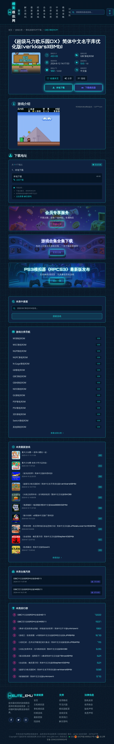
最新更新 (32, 12)
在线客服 (62, 734)
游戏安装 (63, 713)
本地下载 (59, 87)
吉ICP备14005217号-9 (85, 737)
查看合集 (57, 252)
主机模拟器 (39, 704)
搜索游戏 (57, 316)
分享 (68, 78)
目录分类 (51, 12)
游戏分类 (19, 30)
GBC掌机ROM (87, 56)
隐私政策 (88, 700)
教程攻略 (63, 12)
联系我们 (63, 717)
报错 (81, 78)
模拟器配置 (64, 709)
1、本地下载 (17, 169)
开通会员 (57, 224)
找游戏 (37, 721)
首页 (19, 12)
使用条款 (88, 704)
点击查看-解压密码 (24, 196)
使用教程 (63, 700)
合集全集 (44, 12)
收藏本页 (53, 78)
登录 (110, 12)
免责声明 (88, 713)
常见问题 (63, 704)
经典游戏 (38, 12)
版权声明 (88, 709)
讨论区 (70, 12)
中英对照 (57, 12)
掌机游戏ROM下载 (34, 30)
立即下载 (57, 281)
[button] (53, 78)
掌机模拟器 (39, 709)
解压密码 (25, 12)
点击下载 (18, 179)
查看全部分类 (57, 433)
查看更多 (57, 557)
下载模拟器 (88, 87)
